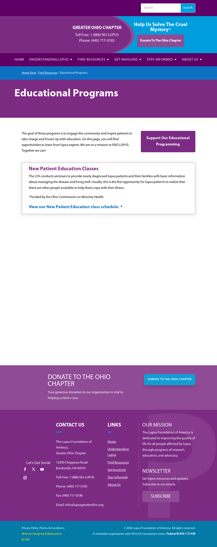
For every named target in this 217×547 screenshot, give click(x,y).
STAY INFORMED (160, 59)
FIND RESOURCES (91, 59)
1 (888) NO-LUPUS (104, 35)
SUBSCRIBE (161, 496)
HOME (19, 59)
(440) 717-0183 (103, 41)
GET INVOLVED (126, 59)
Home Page (29, 73)
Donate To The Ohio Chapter (160, 40)
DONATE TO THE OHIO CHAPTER (170, 379)
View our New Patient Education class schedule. (74, 207)
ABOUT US (190, 59)
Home (112, 442)
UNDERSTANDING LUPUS (49, 59)
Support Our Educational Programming (168, 141)
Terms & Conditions (52, 528)
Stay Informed (117, 477)
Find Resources (47, 73)
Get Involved (117, 470)
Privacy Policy (30, 528)
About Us (114, 485)
